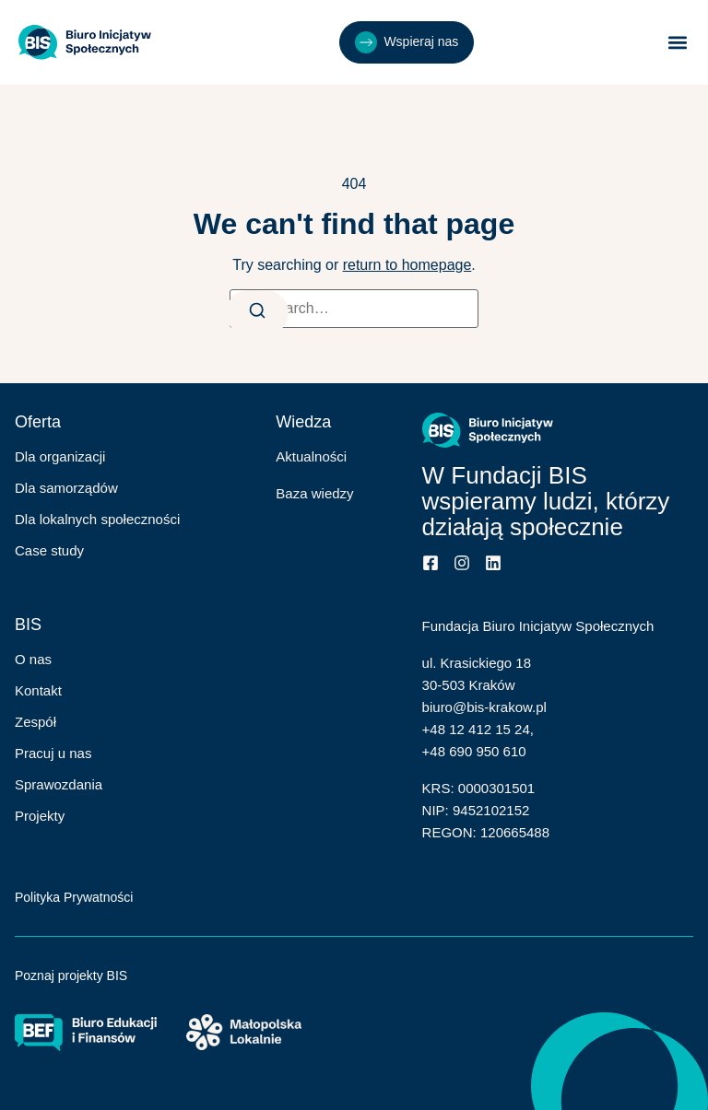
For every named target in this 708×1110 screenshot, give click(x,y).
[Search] (257, 312)
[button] (678, 43)
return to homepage (407, 265)
